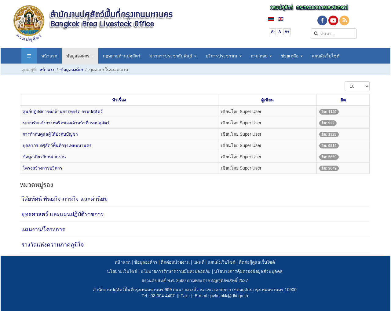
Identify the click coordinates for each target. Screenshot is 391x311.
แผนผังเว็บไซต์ (325, 55)
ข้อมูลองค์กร (80, 55)
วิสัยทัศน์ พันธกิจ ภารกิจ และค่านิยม (64, 199)
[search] (334, 33)
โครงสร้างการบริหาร (42, 168)
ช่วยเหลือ (292, 55)
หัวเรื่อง (119, 99)
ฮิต (343, 99)
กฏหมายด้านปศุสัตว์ (121, 55)
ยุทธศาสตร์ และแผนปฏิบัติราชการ (62, 214)
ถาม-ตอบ (261, 55)
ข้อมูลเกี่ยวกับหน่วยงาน (44, 156)
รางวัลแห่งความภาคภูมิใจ (52, 245)
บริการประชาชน (224, 55)
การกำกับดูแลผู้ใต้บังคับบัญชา (50, 134)
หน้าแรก (49, 55)
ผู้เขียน (267, 99)
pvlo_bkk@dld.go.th (229, 295)
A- (273, 32)
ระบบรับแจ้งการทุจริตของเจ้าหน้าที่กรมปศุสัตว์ (66, 122)
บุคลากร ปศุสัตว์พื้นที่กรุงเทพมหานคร (57, 145)
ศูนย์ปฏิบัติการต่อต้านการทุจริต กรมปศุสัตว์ (63, 111)
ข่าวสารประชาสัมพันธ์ (172, 55)
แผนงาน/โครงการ (43, 229)
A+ (287, 32)
